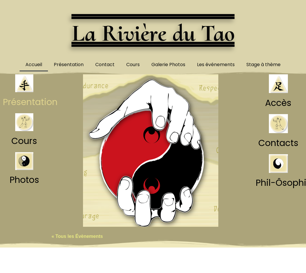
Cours (133, 64)
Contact (105, 64)
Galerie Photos (168, 64)
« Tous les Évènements (77, 236)
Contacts (278, 143)
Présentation (69, 64)
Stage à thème (263, 64)
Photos (24, 180)
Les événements (216, 64)
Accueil (33, 64)
